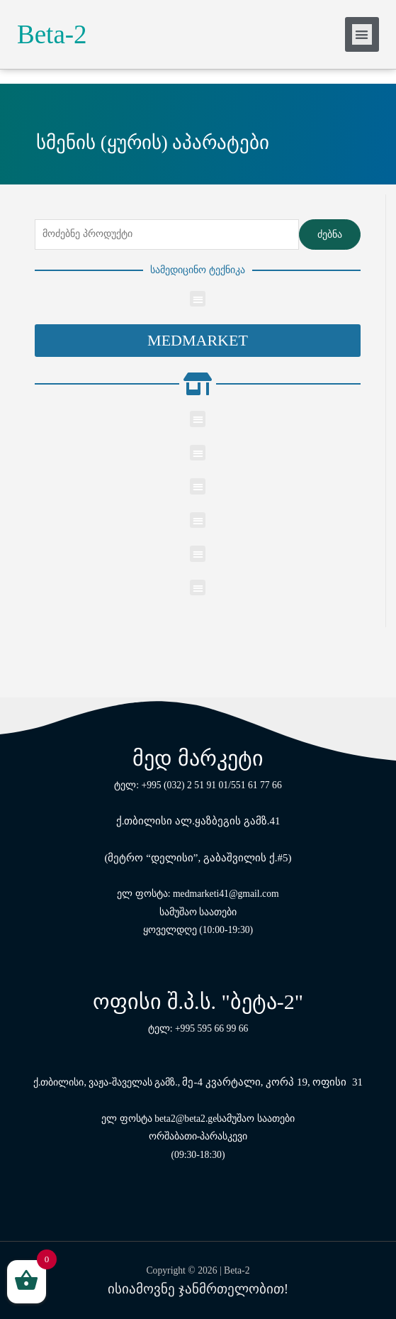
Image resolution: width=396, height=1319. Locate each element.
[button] (198, 340)
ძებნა (329, 234)
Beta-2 (52, 34)
